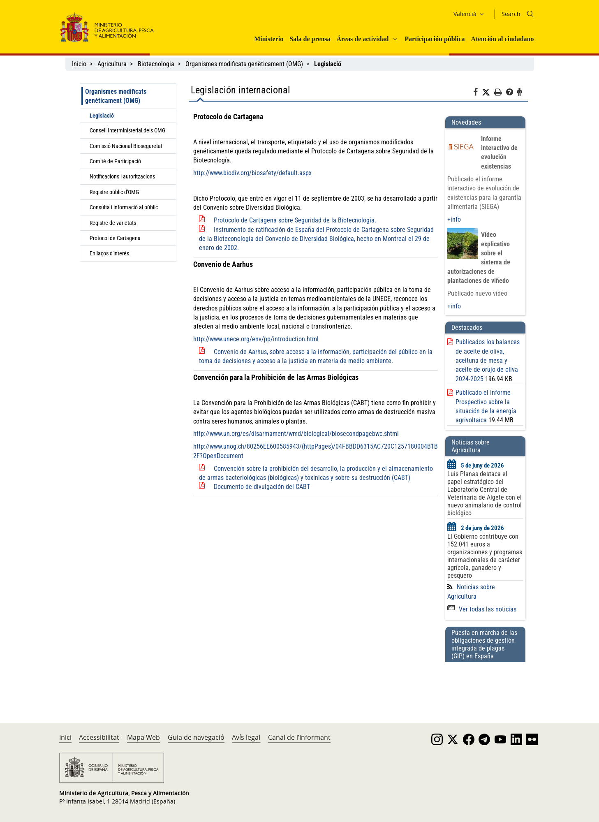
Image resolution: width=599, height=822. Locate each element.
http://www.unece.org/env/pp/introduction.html (256, 339)
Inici (65, 737)
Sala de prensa (309, 38)
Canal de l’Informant (299, 737)
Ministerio (268, 38)
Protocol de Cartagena (115, 238)
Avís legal (246, 737)
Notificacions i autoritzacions (122, 176)
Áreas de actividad (363, 38)
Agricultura (112, 64)
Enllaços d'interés (109, 253)
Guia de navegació (196, 737)
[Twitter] (488, 92)
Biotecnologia (156, 64)
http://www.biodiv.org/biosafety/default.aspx (252, 173)
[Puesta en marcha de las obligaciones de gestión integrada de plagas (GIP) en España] (485, 684)
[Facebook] (477, 93)
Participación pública (435, 38)
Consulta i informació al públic (124, 207)
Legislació (102, 115)
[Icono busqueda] (530, 14)
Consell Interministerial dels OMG (127, 130)
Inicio (79, 64)
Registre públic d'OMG (114, 192)
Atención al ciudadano (502, 38)
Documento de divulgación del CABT (262, 487)
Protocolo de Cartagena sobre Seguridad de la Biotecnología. (295, 220)
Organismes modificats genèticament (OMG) (244, 64)
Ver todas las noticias (481, 609)
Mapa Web (143, 737)
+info (454, 219)
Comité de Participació (115, 161)
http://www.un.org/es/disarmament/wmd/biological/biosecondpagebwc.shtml (296, 434)
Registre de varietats (113, 223)
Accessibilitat (99, 737)
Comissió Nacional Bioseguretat (126, 146)
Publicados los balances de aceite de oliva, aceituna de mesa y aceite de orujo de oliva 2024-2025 (488, 360)
